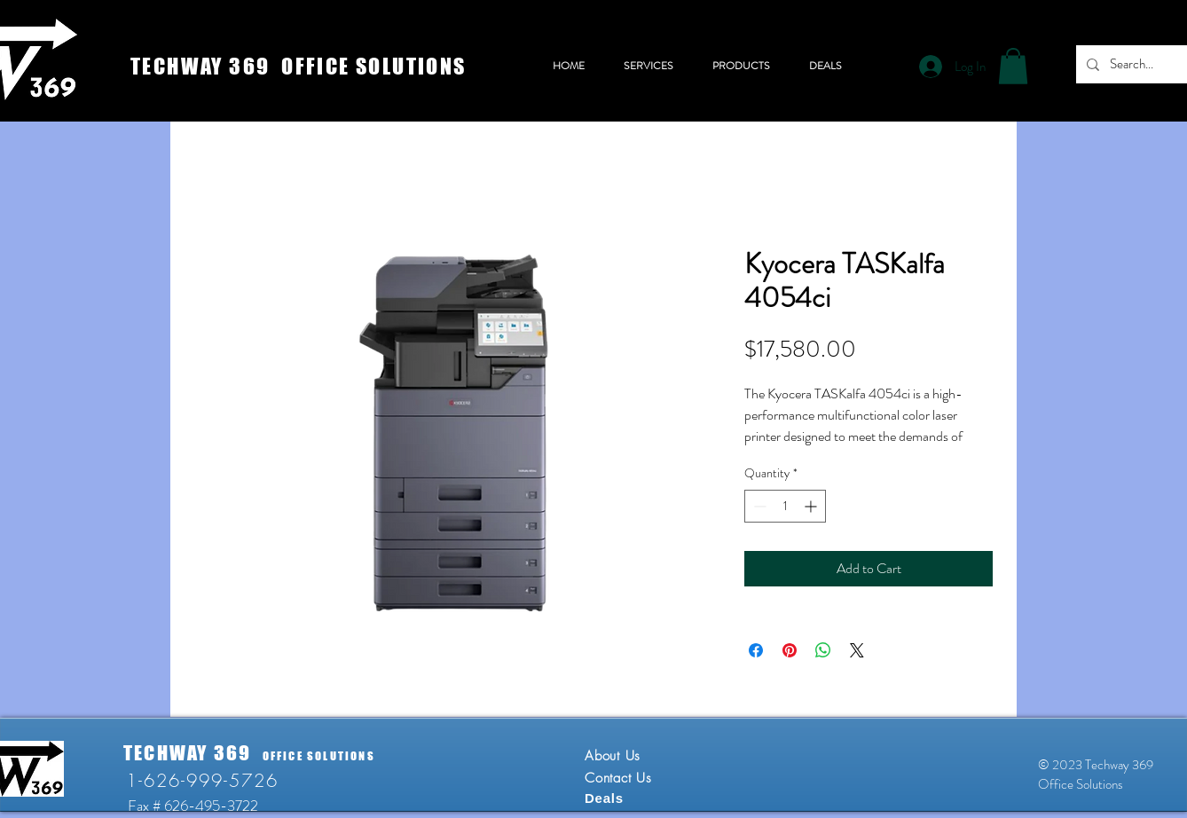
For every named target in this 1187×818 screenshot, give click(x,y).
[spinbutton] (785, 506)
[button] (1013, 66)
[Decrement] (758, 506)
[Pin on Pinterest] (789, 650)
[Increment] (812, 506)
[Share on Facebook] (755, 650)
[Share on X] (857, 650)
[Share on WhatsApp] (823, 650)
